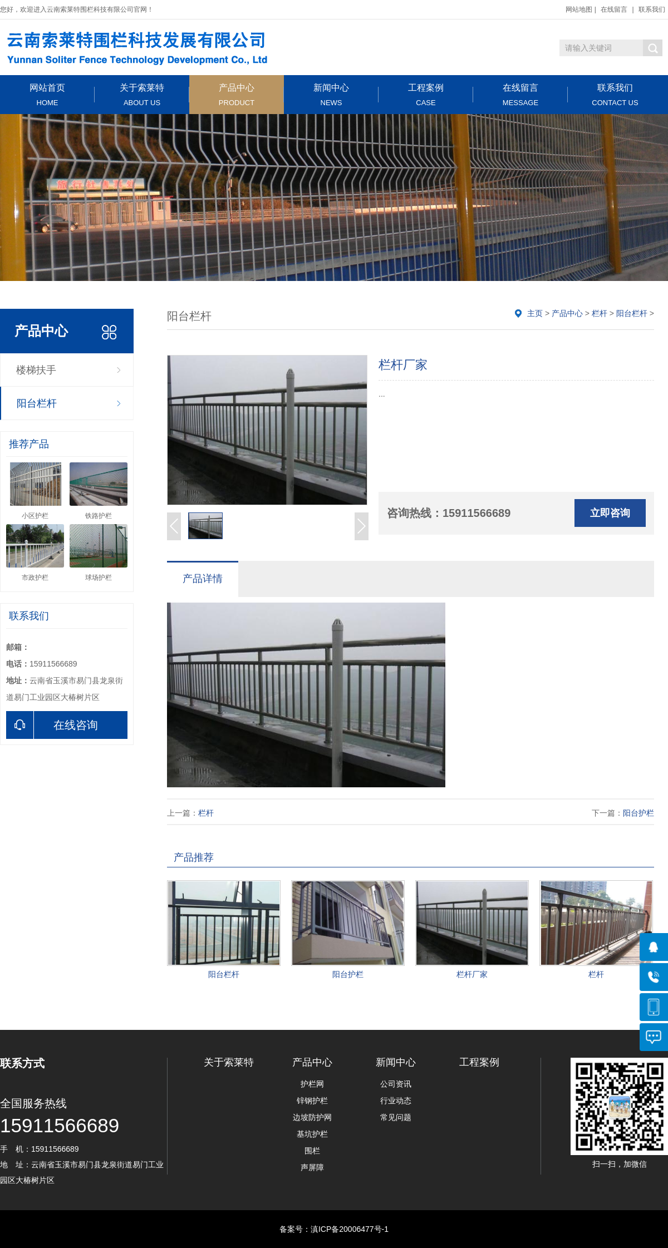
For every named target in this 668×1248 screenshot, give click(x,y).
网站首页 (47, 95)
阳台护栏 (638, 812)
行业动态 (395, 1100)
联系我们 (651, 9)
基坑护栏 (312, 1134)
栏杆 (599, 313)
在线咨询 (52, 725)
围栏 (312, 1151)
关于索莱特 (142, 95)
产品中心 (236, 95)
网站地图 (579, 9)
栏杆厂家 (472, 974)
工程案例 (426, 95)
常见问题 (395, 1117)
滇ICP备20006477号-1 (350, 1229)
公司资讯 (395, 1084)
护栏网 (312, 1084)
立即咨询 (610, 513)
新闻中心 (331, 95)
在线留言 (614, 9)
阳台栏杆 (37, 403)
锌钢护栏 (312, 1100)
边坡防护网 (312, 1117)
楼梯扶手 (36, 370)
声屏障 (312, 1167)
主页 (535, 313)
